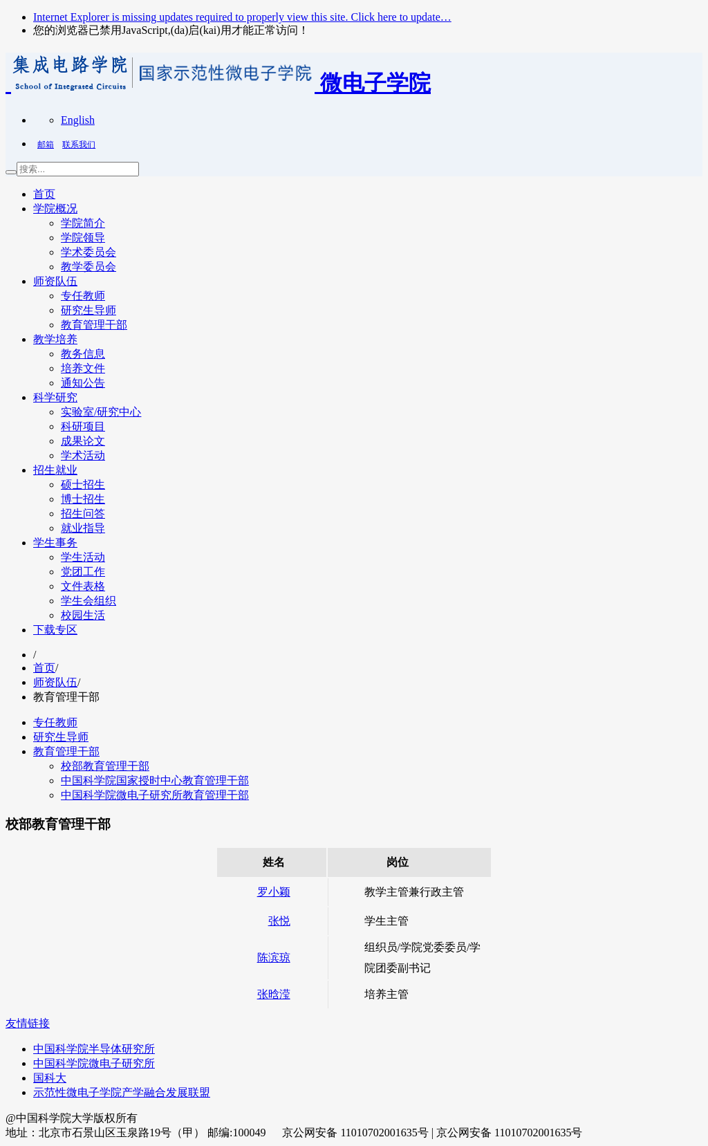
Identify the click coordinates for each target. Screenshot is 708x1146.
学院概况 (55, 208)
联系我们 (78, 144)
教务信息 (83, 354)
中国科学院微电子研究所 (94, 1063)
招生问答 (83, 513)
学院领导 (83, 237)
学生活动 (83, 557)
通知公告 (83, 383)
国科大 (49, 1078)
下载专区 (55, 630)
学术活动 (83, 455)
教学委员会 (88, 266)
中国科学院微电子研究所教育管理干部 (155, 795)
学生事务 (55, 542)
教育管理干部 (94, 325)
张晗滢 (273, 994)
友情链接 (28, 1023)
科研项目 (83, 426)
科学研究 (55, 397)
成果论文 (83, 441)
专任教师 (83, 296)
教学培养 (55, 339)
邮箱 (45, 144)
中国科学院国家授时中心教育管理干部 (155, 780)
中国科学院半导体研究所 (94, 1049)
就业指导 (83, 528)
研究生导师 (88, 310)
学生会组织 (88, 601)
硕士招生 (83, 484)
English (78, 120)
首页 (44, 194)
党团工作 (83, 571)
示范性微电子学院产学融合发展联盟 (121, 1092)
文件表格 (83, 586)
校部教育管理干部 (105, 766)
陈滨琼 (273, 957)
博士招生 (83, 499)
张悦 (279, 921)
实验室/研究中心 (101, 412)
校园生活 (83, 615)
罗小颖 (273, 892)
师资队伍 (55, 281)
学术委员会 (88, 252)
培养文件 (83, 368)
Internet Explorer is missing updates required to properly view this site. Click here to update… (242, 17)
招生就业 (55, 470)
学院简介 (83, 223)
